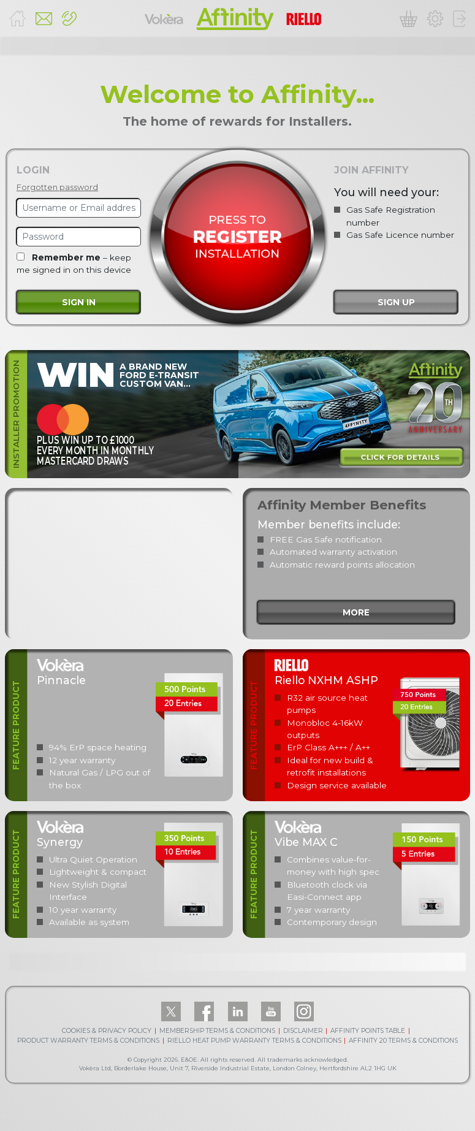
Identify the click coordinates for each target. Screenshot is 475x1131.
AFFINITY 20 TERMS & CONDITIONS (403, 1041)
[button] (69, 18)
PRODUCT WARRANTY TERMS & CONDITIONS (88, 1041)
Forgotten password (57, 187)
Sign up (396, 302)
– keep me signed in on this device (74, 264)
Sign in (79, 302)
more (356, 612)
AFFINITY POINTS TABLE (367, 1031)
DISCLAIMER (303, 1031)
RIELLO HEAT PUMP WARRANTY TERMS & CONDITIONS (254, 1041)
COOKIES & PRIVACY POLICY (106, 1031)
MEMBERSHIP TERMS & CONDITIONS (217, 1031)
